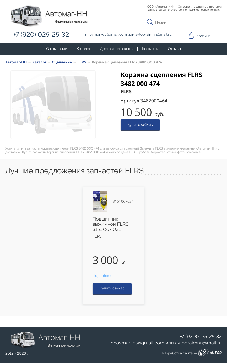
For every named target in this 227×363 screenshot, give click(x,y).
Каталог (84, 48)
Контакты (150, 48)
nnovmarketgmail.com (137, 343)
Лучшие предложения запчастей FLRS (74, 170)
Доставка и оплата (116, 48)
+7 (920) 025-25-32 (201, 336)
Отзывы (174, 48)
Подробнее (102, 276)
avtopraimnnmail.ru (198, 343)
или (166, 343)
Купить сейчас (140, 124)
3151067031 (123, 202)
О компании (56, 48)
